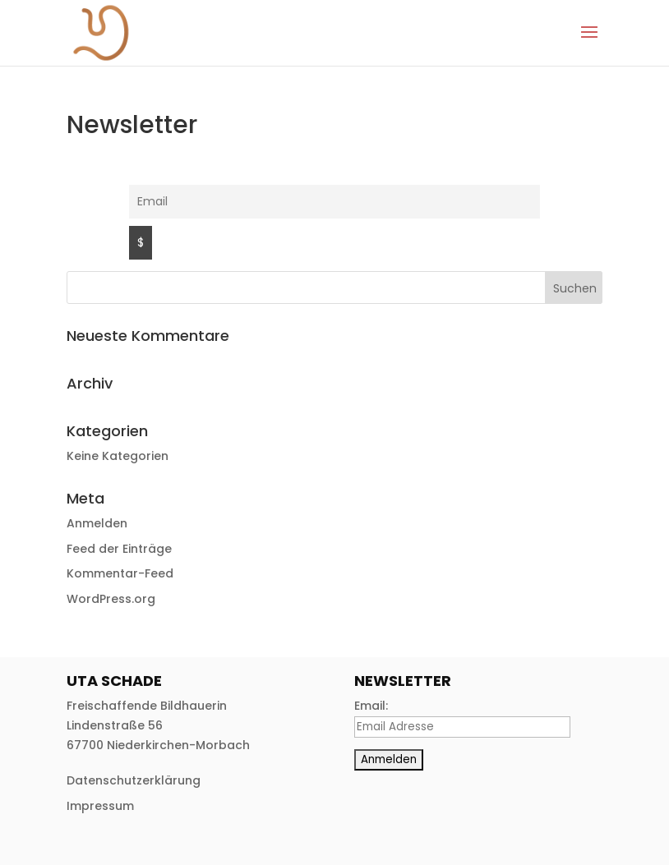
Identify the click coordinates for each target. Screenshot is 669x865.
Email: (371, 705)
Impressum (100, 806)
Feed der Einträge (119, 549)
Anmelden (97, 523)
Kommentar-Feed (120, 573)
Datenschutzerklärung (134, 780)
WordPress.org (111, 599)
